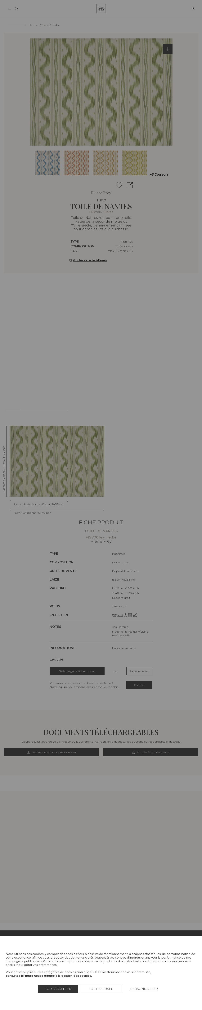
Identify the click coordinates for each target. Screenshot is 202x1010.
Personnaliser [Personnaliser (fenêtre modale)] (144, 989)
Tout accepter (58, 989)
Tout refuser (101, 989)
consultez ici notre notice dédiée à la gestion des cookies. (49, 975)
